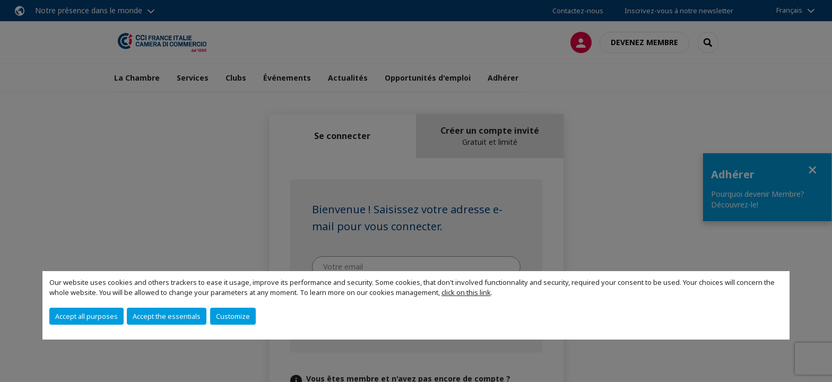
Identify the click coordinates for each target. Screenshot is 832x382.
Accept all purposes (86, 316)
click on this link (466, 292)
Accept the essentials (167, 316)
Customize (233, 316)
